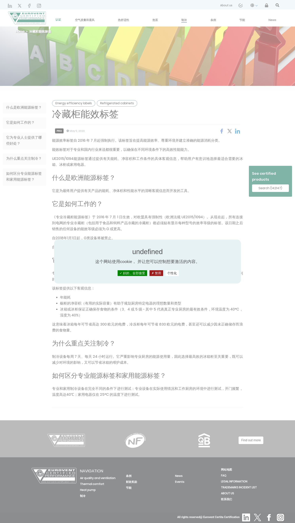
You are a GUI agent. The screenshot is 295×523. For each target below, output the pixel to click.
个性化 (172, 273)
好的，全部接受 (132, 273)
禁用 (156, 273)
